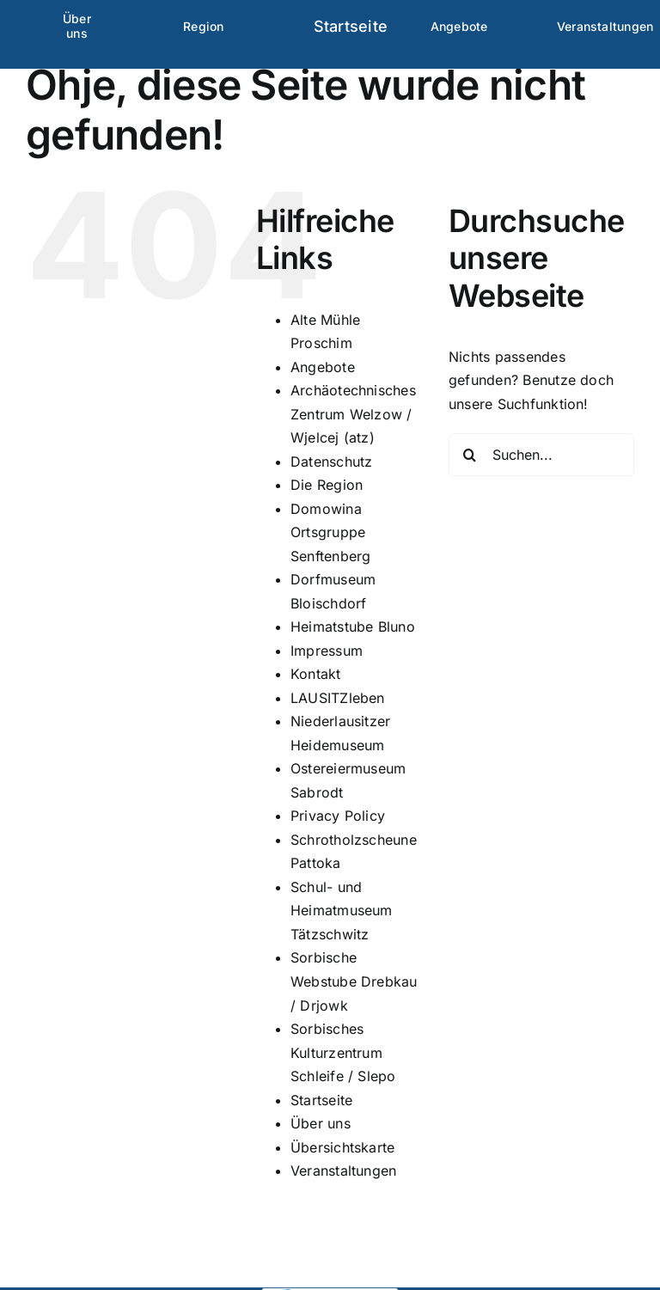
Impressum (326, 650)
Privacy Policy (337, 815)
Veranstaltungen (343, 1170)
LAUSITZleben (337, 697)
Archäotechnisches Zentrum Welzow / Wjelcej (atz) (353, 414)
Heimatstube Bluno (352, 626)
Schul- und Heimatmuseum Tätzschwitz (341, 910)
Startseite (321, 1100)
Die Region (326, 484)
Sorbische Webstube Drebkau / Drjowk (354, 981)
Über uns (320, 1123)
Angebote (322, 367)
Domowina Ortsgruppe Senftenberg (330, 532)
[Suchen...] (541, 454)
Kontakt (315, 673)
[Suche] (470, 454)
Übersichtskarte (342, 1147)
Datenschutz (331, 461)
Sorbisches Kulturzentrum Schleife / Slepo (343, 1052)
